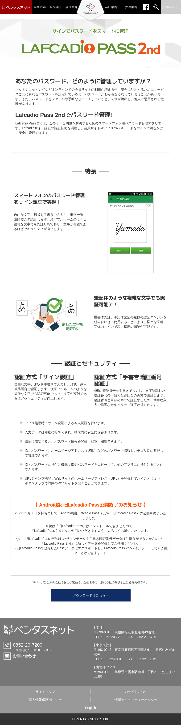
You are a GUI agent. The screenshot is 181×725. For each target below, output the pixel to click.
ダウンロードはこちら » (90, 595)
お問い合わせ (24, 656)
